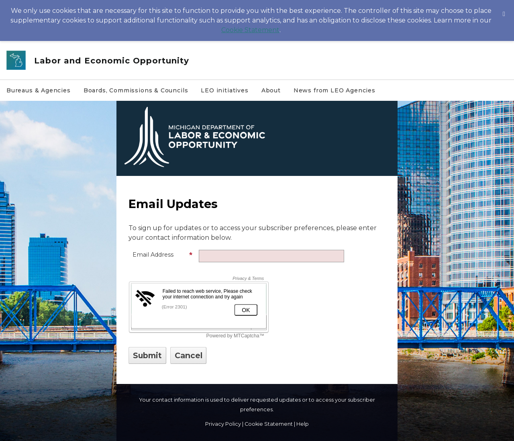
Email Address (163, 254)
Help (302, 424)
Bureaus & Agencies (38, 90)
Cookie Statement (250, 30)
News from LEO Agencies (334, 90)
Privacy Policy (223, 424)
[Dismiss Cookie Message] (504, 7)
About (271, 90)
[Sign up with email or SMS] (147, 355)
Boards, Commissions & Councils (136, 90)
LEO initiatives (224, 90)
